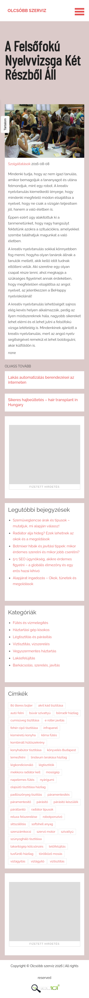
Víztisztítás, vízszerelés (31, 644)
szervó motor (46, 831)
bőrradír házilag (67, 713)
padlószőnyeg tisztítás (26, 794)
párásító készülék (66, 802)
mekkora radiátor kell (25, 772)
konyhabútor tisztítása (26, 750)
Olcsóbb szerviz (27, 10)
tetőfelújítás (57, 846)
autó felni (17, 713)
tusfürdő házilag (21, 854)
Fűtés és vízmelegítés (30, 623)
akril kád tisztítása (50, 705)
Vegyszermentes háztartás (34, 651)
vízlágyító (37, 861)
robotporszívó (52, 817)
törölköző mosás (50, 854)
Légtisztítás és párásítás (32, 637)
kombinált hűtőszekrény (27, 742)
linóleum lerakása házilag (49, 757)
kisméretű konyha (23, 735)
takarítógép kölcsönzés (26, 846)
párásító (42, 802)
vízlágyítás (17, 861)
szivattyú (67, 831)
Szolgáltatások (19, 164)
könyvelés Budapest (61, 750)
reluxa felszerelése (23, 817)
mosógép (53, 772)
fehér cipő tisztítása (24, 728)
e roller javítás (55, 720)
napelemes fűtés (22, 780)
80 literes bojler (21, 705)
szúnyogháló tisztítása (26, 839)
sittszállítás (18, 824)
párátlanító (18, 809)
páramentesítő (20, 802)
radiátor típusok (42, 809)
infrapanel (50, 728)
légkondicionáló (21, 765)
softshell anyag (42, 824)
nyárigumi (47, 780)
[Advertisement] (44, 454)
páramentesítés (58, 794)
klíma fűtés (49, 735)
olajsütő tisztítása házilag (28, 787)
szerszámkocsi (20, 831)
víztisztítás (57, 861)
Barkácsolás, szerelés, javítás (36, 665)
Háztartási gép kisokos (31, 630)
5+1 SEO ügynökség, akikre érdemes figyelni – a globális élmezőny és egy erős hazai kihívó (43, 565)
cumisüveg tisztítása (24, 720)
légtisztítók (46, 765)
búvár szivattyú (40, 713)
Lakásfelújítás (24, 658)
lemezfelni (17, 757)
